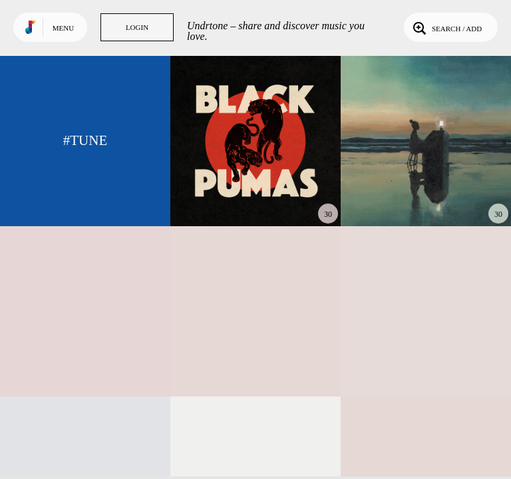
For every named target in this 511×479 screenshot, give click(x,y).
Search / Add (446, 27)
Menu (63, 28)
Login (137, 27)
